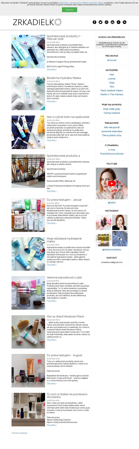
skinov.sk (111, 60)
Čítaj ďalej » (52, 69)
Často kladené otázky (112, 90)
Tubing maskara (111, 113)
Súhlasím (69, 9)
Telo (111, 87)
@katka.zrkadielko (111, 250)
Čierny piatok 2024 (111, 135)
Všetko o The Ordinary (111, 94)
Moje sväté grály (111, 109)
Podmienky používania (111, 154)
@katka (111, 203)
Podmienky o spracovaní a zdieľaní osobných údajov (80, 3)
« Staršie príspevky (19, 433)
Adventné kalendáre (111, 131)
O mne (111, 150)
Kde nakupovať (111, 127)
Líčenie (111, 79)
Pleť (112, 75)
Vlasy (112, 83)
